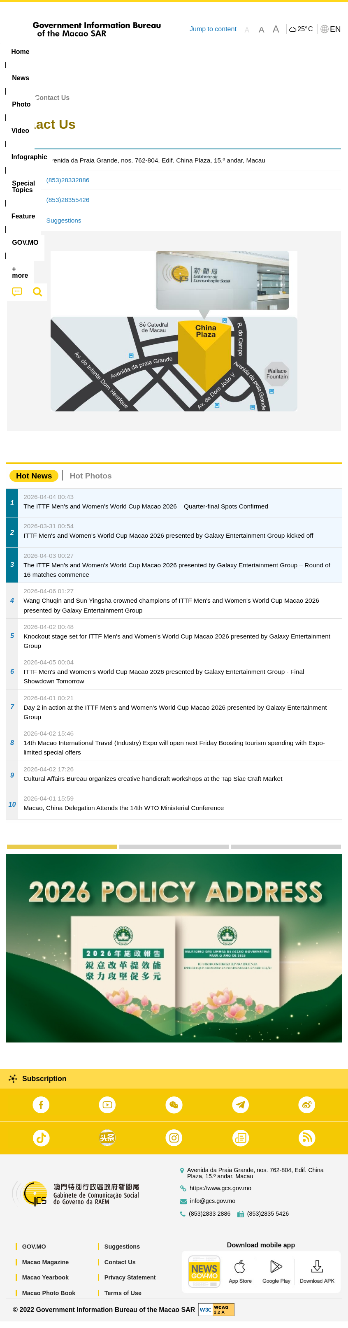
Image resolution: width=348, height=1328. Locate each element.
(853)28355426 (68, 206)
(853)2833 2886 (210, 1220)
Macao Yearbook (45, 1284)
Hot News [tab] (34, 482)
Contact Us (120, 1268)
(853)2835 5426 (268, 1220)
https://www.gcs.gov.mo (220, 1195)
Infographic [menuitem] (166, 51)
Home (15, 104)
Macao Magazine (45, 1268)
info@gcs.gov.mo (212, 1208)
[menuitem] (52, 52)
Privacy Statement (130, 1284)
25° (305, 29)
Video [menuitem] (123, 51)
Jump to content (213, 29)
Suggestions (63, 226)
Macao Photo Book (49, 1299)
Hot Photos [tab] (90, 482)
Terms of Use (123, 1299)
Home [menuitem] (20, 51)
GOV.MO (34, 1253)
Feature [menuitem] (273, 51)
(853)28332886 (68, 186)
